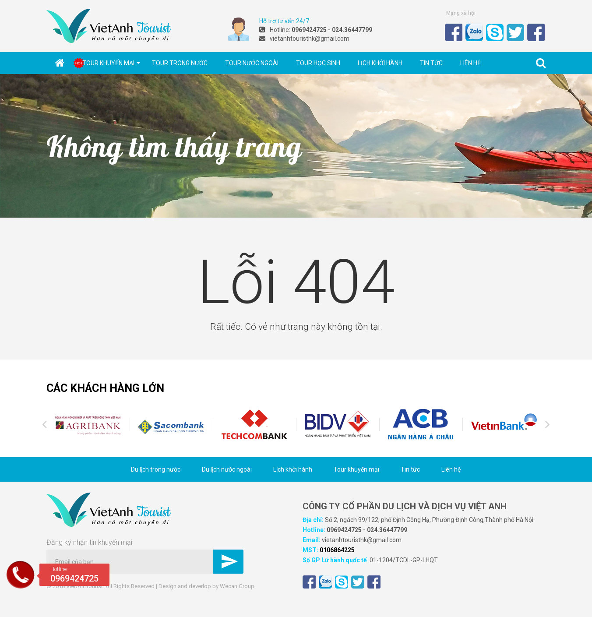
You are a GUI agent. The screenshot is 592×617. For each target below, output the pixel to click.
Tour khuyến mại (111, 63)
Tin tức (431, 63)
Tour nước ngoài (251, 63)
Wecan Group (237, 586)
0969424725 (344, 529)
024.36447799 (387, 529)
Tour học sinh (318, 63)
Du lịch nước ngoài (227, 469)
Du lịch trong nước (155, 469)
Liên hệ (470, 63)
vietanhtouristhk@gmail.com (362, 539)
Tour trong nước (180, 63)
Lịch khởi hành (380, 63)
